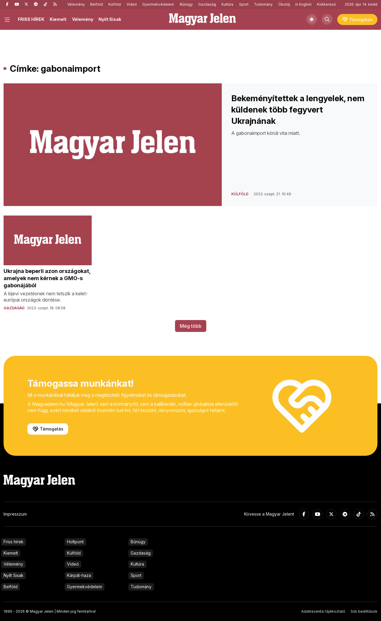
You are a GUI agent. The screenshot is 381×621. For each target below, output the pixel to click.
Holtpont (75, 541)
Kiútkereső (326, 4)
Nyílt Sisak (110, 19)
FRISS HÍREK (31, 19)
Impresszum (15, 514)
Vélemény (76, 4)
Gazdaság (207, 4)
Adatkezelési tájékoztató (323, 611)
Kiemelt (58, 19)
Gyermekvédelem (158, 4)
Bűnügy (186, 4)
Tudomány (263, 4)
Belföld (96, 4)
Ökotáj (284, 4)
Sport (244, 4)
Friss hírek (14, 541)
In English (303, 4)
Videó (132, 4)
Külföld (114, 4)
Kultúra (227, 4)
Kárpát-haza (79, 575)
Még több (191, 326)
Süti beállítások (364, 611)
